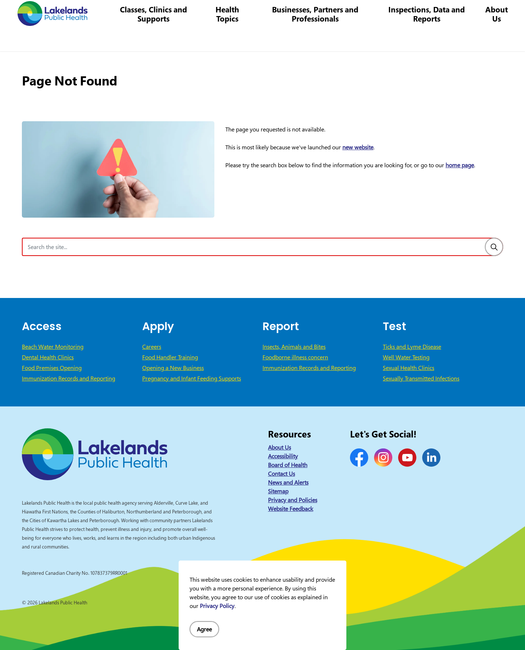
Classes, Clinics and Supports (162, 38)
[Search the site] (262, 247)
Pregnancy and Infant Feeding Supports (191, 378)
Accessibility (283, 456)
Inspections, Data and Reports (428, 38)
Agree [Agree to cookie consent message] (204, 629)
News (246, 12)
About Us (497, 38)
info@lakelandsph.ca (398, 12)
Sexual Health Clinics (408, 368)
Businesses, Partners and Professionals (320, 38)
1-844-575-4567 (341, 12)
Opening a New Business (173, 368)
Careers (302, 12)
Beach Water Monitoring (52, 347)
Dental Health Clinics (48, 357)
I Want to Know (463, 13)
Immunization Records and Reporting (68, 378)
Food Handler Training (170, 357)
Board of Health (287, 465)
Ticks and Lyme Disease (412, 347)
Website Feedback (290, 509)
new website (357, 147)
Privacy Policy (217, 606)
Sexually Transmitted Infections (421, 378)
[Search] (494, 247)
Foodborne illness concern (295, 357)
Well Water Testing (406, 357)
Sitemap (278, 491)
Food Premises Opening (52, 368)
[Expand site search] (508, 13)
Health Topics (234, 38)
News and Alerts (288, 482)
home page (460, 165)
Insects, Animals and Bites (294, 347)
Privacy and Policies (292, 500)
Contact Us (273, 12)
